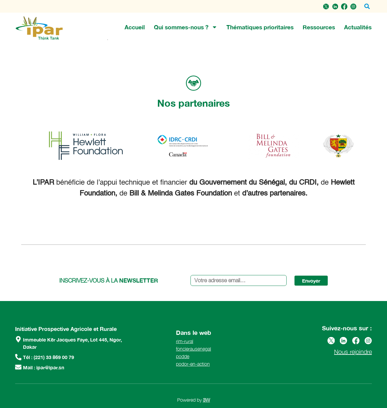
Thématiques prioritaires (260, 27)
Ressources (319, 27)
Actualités (358, 27)
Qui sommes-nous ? (185, 27)
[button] (367, 6)
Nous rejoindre (353, 351)
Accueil (135, 27)
